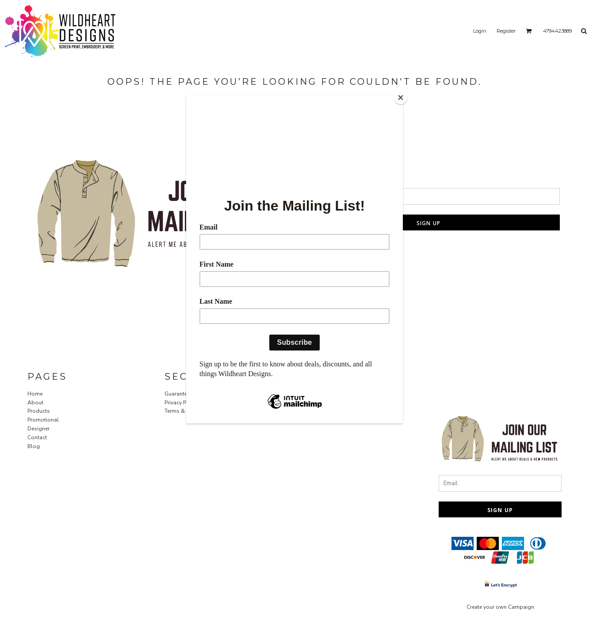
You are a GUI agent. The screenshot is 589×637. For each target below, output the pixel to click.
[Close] (400, 97)
